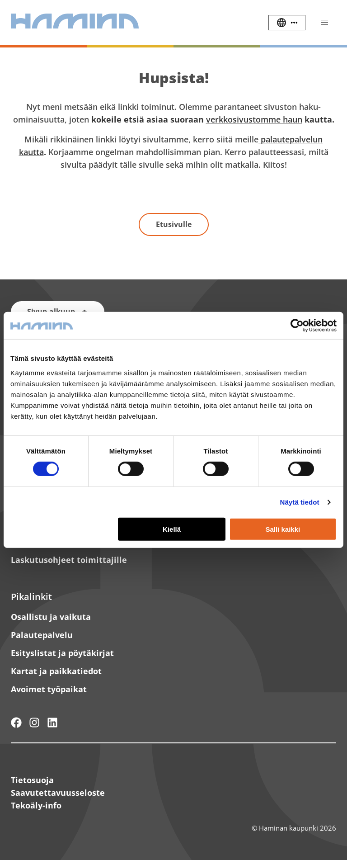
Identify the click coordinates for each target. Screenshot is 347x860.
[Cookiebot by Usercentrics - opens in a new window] (297, 325)
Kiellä (172, 529)
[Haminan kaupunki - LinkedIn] (52, 722)
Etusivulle (174, 224)
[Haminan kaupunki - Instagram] (34, 722)
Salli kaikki (283, 529)
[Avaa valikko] (324, 22)
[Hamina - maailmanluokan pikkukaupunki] (16, 722)
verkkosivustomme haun (254, 119)
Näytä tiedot (299, 502)
